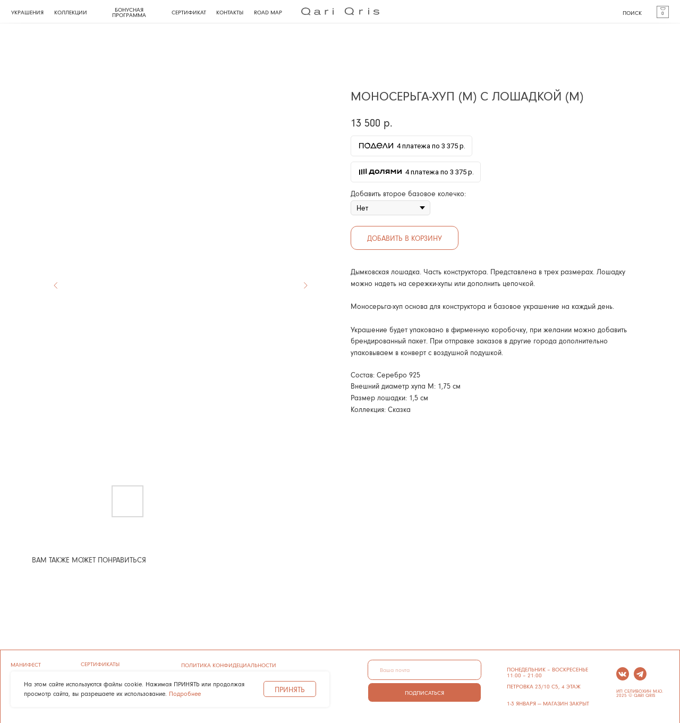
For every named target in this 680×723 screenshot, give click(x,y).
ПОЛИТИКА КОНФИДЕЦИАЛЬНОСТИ (228, 664)
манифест (26, 664)
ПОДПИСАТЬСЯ (424, 692)
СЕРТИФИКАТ (189, 12)
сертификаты (100, 663)
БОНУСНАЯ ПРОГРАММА (129, 12)
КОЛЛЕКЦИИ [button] (70, 12)
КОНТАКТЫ (229, 12)
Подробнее (185, 693)
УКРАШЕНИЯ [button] (27, 12)
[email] (424, 669)
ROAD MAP (268, 12)
